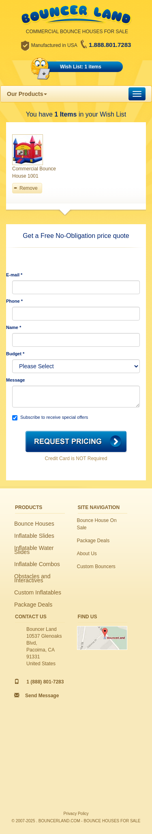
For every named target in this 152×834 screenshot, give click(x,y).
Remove (28, 188)
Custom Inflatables (37, 592)
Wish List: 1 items (80, 67)
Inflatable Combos (37, 564)
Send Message (42, 695)
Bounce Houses (34, 523)
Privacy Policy (75, 813)
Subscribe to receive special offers (50, 417)
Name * (13, 327)
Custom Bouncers (96, 566)
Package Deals (33, 604)
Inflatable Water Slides (34, 550)
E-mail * (14, 274)
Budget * (15, 353)
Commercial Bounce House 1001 (34, 172)
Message (15, 380)
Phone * (14, 301)
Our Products (27, 94)
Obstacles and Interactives (32, 578)
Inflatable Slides (34, 536)
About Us (87, 553)
